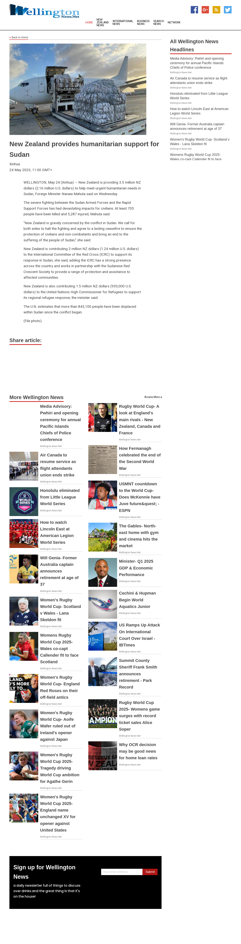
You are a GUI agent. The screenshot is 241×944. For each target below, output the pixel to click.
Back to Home (18, 37)
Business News (143, 22)
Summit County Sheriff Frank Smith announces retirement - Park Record (138, 673)
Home (89, 22)
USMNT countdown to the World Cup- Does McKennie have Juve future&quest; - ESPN (139, 497)
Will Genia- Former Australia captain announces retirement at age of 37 (59, 571)
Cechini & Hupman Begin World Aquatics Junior (137, 600)
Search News (158, 22)
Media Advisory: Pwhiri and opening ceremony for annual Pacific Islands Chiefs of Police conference (197, 63)
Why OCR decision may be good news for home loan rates (138, 751)
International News (123, 22)
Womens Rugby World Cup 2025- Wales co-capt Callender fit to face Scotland (59, 648)
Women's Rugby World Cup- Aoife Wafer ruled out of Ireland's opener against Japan (57, 726)
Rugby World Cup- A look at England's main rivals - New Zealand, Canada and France (139, 419)
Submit (150, 872)
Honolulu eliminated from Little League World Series (60, 497)
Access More (152, 397)
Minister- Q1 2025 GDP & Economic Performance (136, 568)
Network (174, 22)
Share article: (25, 340)
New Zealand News (103, 22)
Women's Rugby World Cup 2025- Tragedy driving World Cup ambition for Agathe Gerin (59, 768)
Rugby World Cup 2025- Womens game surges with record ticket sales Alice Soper (139, 716)
